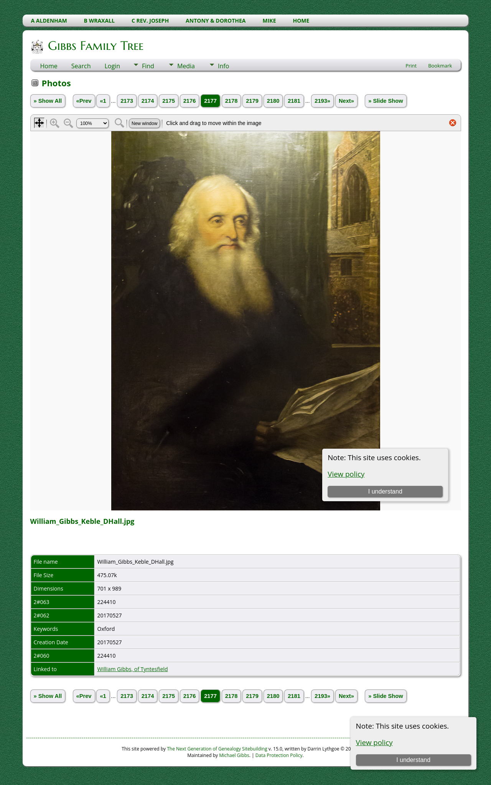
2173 (126, 101)
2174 (148, 101)
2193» (322, 101)
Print (411, 65)
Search (81, 66)
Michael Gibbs (234, 755)
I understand (413, 760)
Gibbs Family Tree (95, 45)
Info (223, 66)
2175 (168, 101)
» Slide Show (385, 101)
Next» (346, 101)
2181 (294, 101)
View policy (374, 742)
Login (112, 66)
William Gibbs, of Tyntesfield (132, 669)
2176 (189, 101)
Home (49, 66)
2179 (252, 101)
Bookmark (440, 65)
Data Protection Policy (279, 755)
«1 (103, 101)
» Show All (48, 101)
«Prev (84, 101)
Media (186, 66)
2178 (231, 101)
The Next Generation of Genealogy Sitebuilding (217, 749)
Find (148, 66)
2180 (273, 101)
